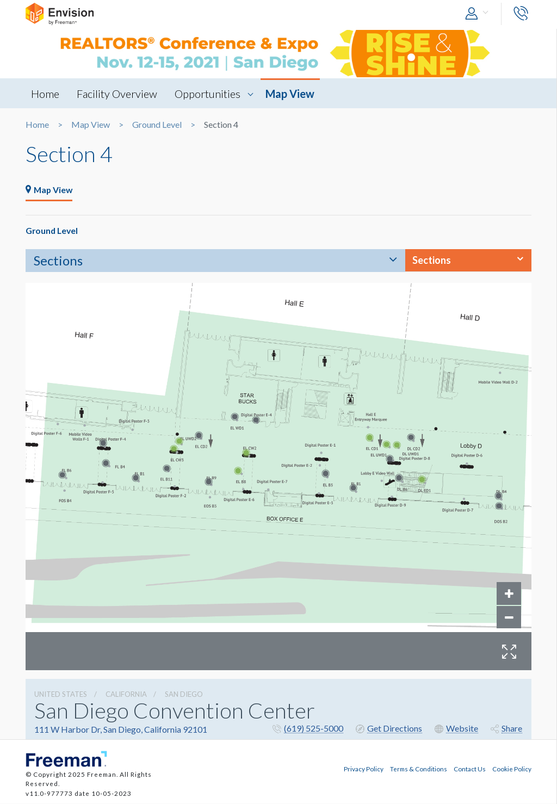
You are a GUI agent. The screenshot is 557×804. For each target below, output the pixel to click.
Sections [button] (431, 261)
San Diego (184, 694)
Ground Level (157, 124)
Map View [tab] (50, 190)
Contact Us (470, 768)
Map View (291, 93)
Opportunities (209, 93)
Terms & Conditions (418, 768)
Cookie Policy (511, 768)
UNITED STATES (60, 694)
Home (45, 93)
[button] (479, 14)
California (126, 694)
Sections (58, 261)
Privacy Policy (363, 768)
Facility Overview (117, 93)
